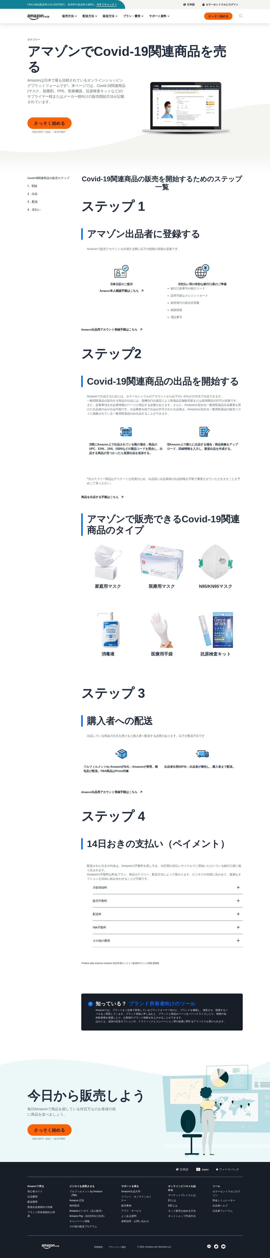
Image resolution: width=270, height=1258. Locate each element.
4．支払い (34, 209)
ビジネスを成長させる (82, 1186)
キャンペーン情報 (79, 1221)
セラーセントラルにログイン (222, 4)
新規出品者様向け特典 (40, 1206)
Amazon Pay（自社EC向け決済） (87, 1215)
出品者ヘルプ (220, 1205)
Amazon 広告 (76, 1200)
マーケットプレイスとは (182, 1195)
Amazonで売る (35, 1186)
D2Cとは (172, 1205)
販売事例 (126, 1205)
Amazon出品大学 (130, 1191)
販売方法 (68, 16)
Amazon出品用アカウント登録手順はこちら (109, 329)
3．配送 (32, 201)
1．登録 (32, 186)
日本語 (191, 4)
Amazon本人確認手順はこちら (119, 290)
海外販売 (74, 1205)
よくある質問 (128, 1215)
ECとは (172, 1200)
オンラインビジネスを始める (182, 1188)
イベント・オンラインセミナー (136, 1198)
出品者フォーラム (223, 1210)
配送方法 (88, 16)
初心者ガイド (35, 1191)
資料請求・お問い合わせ (135, 1221)
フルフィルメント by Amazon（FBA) (85, 1193)
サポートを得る (130, 1186)
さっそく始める (218, 16)
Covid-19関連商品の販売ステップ (48, 178)
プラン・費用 (131, 16)
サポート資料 (157, 16)
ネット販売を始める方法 (182, 1210)
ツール (216, 1186)
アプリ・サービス (131, 1210)
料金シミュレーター (224, 1200)
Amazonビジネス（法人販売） (86, 1210)
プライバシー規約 (117, 1247)
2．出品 (32, 194)
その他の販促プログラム (83, 1226)
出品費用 (32, 1196)
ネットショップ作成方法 (182, 1215)
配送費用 (32, 1201)
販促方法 (108, 16)
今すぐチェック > (106, 4)
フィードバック (229, 1169)
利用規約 (98, 1247)
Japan (205, 1169)
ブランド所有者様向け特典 (41, 1214)
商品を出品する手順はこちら (100, 497)
